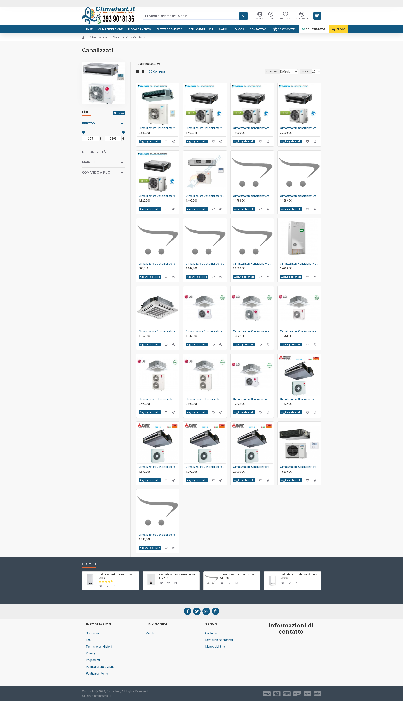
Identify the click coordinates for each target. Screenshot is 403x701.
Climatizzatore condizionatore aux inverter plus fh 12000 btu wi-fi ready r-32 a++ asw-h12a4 (239, 574)
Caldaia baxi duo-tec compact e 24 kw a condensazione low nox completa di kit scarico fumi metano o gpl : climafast (118, 574)
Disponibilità (94, 152)
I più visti (89, 564)
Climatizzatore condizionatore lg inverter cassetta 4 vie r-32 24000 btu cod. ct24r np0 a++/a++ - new (300, 331)
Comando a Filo (96, 172)
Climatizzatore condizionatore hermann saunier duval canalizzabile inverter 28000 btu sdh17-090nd (205, 195)
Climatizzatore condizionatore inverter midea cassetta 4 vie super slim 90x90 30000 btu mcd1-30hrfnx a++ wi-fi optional (158, 331)
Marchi (88, 162)
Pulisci (120, 112)
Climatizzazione (98, 37)
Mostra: (307, 71)
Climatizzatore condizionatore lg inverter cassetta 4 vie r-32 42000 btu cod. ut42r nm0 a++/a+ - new (205, 399)
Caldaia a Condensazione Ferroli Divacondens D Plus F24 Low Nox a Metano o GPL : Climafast (299, 574)
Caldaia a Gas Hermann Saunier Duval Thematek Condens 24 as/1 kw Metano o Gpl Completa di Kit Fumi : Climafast (178, 574)
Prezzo (88, 123)
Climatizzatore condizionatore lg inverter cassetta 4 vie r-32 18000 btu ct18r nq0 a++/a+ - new (253, 331)
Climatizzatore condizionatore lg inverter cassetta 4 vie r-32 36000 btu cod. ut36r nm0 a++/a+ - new (158, 399)
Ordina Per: (265, 71)
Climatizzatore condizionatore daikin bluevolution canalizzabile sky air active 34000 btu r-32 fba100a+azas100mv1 (158, 128)
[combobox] (191, 15)
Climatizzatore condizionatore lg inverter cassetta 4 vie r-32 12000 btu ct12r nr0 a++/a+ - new (205, 331)
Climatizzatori (120, 37)
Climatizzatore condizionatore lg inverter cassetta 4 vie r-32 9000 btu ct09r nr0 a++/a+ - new (253, 399)
